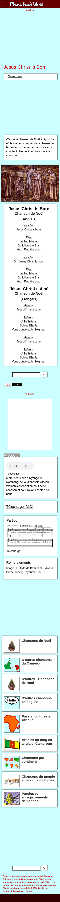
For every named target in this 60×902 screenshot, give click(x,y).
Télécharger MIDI (19, 507)
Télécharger (12, 473)
